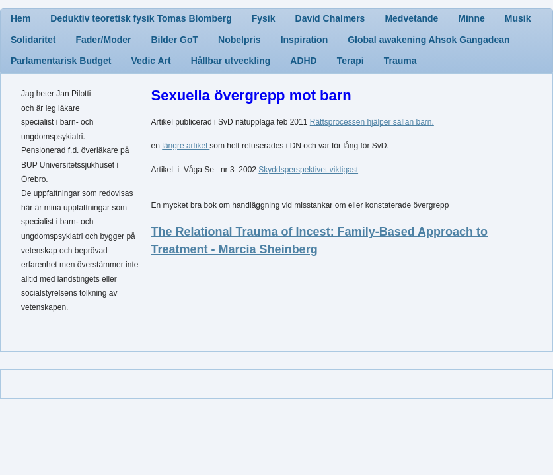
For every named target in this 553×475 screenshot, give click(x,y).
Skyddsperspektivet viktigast (308, 169)
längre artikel (185, 145)
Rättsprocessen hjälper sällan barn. (372, 122)
